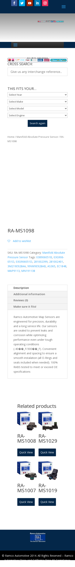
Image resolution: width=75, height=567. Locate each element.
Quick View (26, 452)
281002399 (41, 261)
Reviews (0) (20, 300)
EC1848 (61, 266)
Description (21, 288)
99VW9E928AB (36, 266)
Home (11, 136)
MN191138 (28, 271)
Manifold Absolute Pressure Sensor (37, 136)
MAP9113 (14, 271)
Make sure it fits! (24, 306)
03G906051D (24, 261)
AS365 (51, 266)
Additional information (29, 294)
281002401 (56, 261)
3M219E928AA (17, 266)
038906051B (44, 257)
